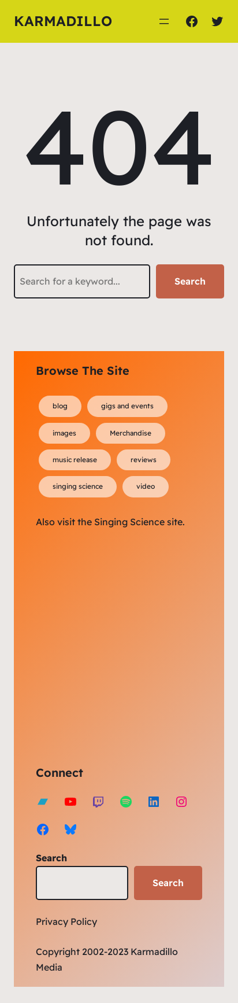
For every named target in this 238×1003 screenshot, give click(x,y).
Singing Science (129, 522)
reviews (144, 459)
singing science (78, 486)
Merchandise (130, 433)
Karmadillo (63, 21)
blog (60, 405)
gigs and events (127, 405)
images (64, 433)
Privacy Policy (66, 921)
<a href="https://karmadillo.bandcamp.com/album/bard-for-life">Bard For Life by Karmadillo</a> (137, 645)
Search (190, 281)
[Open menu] (164, 21)
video (145, 486)
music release (75, 459)
